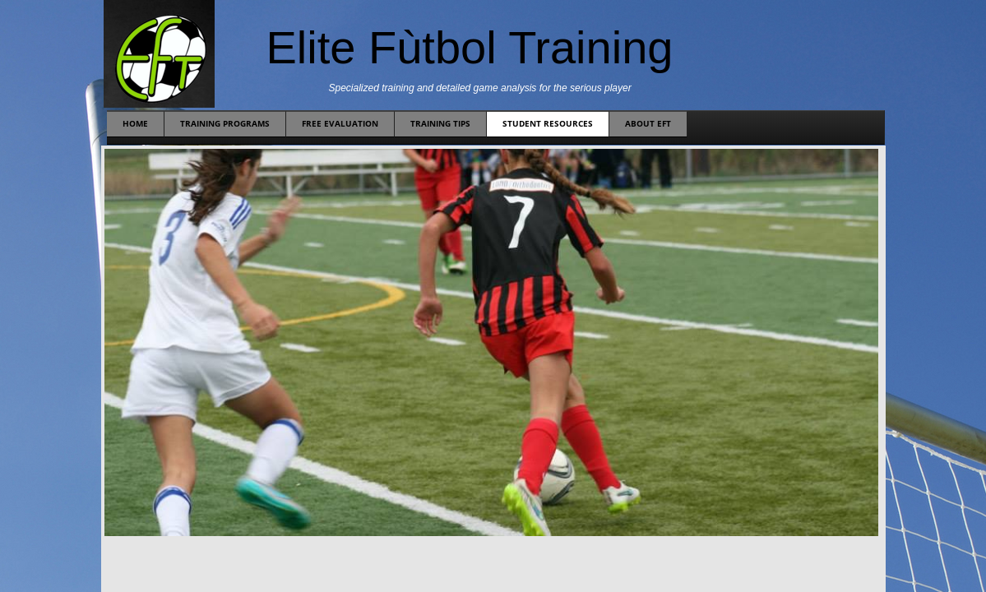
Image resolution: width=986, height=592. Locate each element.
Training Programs (225, 123)
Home (135, 123)
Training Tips (440, 123)
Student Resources (547, 123)
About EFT (648, 123)
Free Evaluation (340, 123)
